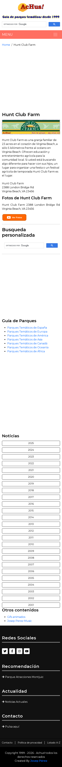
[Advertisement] (31, 79)
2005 (31, 578)
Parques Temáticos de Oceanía (27, 347)
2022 (31, 463)
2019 (31, 483)
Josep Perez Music (19, 620)
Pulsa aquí (12, 726)
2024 (31, 449)
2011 (31, 537)
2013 (31, 524)
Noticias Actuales (16, 701)
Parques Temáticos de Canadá (27, 343)
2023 (31, 456)
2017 (31, 497)
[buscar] (24, 24)
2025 (31, 443)
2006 (31, 571)
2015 (31, 510)
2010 (31, 544)
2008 (31, 557)
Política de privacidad (30, 742)
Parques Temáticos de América (27, 335)
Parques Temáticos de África (26, 351)
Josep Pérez (38, 760)
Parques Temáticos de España (27, 327)
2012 (31, 530)
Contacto (7, 742)
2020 (31, 476)
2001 (31, 605)
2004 (31, 584)
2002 (31, 598)
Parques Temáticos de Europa (27, 331)
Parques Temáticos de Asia (24, 339)
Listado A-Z (53, 742)
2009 (31, 551)
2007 (31, 564)
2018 (31, 490)
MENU (7, 35)
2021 (31, 470)
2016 (31, 503)
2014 (31, 517)
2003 (31, 591)
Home (6, 44)
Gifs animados (16, 617)
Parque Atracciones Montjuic (24, 677)
